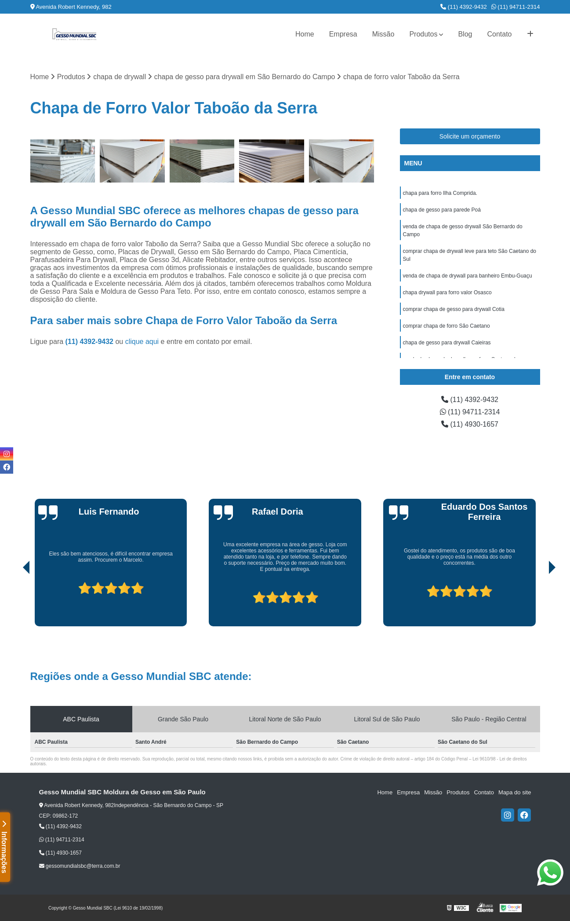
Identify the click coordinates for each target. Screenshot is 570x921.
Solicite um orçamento (470, 136)
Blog (465, 34)
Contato (499, 34)
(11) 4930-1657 (469, 424)
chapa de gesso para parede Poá (442, 210)
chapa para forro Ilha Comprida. (440, 193)
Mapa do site (514, 792)
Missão (383, 34)
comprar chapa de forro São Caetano (446, 326)
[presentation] (14, 601)
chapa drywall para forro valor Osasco (447, 292)
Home (304, 34)
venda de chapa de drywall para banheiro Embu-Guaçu (467, 276)
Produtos (423, 34)
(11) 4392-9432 (463, 7)
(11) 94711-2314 (515, 7)
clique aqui (142, 341)
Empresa (343, 34)
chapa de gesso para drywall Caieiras (447, 343)
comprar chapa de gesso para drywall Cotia (454, 309)
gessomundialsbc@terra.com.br (79, 866)
